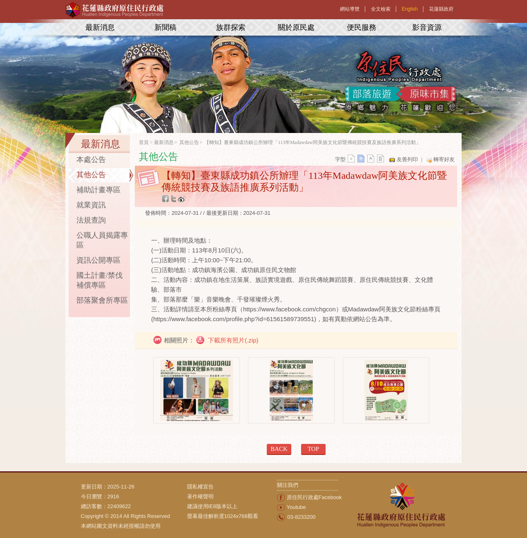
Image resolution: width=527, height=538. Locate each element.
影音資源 (427, 27)
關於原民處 (296, 27)
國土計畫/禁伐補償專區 (99, 280)
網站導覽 (350, 9)
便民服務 (361, 27)
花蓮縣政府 (441, 9)
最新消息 (100, 27)
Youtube (296, 507)
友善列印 (407, 159)
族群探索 (231, 27)
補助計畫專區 (98, 190)
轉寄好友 (444, 159)
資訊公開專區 (98, 260)
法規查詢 (91, 220)
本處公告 (91, 159)
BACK (279, 449)
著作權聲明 (200, 496)
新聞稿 (165, 27)
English (410, 9)
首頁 (144, 142)
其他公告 (91, 175)
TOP (313, 449)
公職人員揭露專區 (102, 240)
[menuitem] (232, 487)
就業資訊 (91, 205)
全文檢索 (381, 9)
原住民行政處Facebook (314, 497)
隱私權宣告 (200, 487)
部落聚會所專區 (102, 300)
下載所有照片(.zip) (232, 340)
